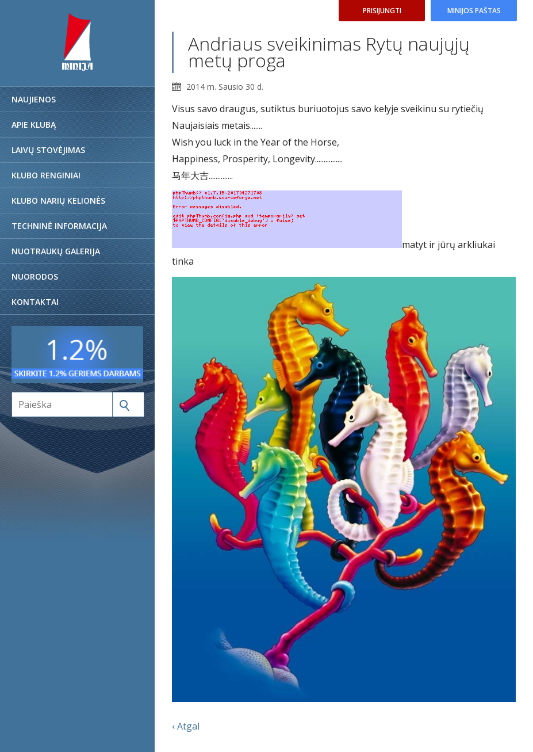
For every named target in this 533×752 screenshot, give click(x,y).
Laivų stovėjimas (48, 149)
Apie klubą (33, 124)
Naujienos (33, 99)
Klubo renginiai (45, 175)
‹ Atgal (186, 726)
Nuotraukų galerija (55, 251)
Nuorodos (34, 276)
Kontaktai (35, 301)
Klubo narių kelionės (58, 200)
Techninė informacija (59, 225)
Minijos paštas (474, 11)
